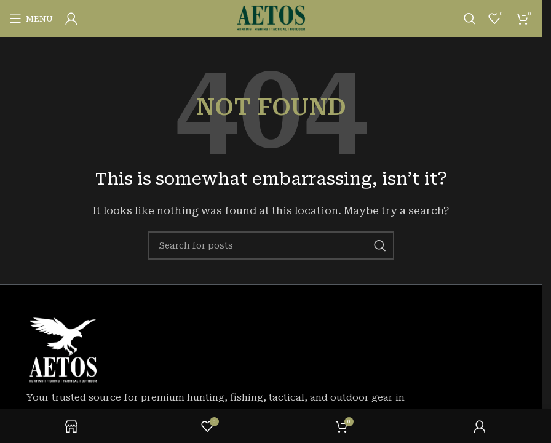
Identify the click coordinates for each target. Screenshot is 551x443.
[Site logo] (271, 17)
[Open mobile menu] (31, 18)
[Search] (470, 18)
